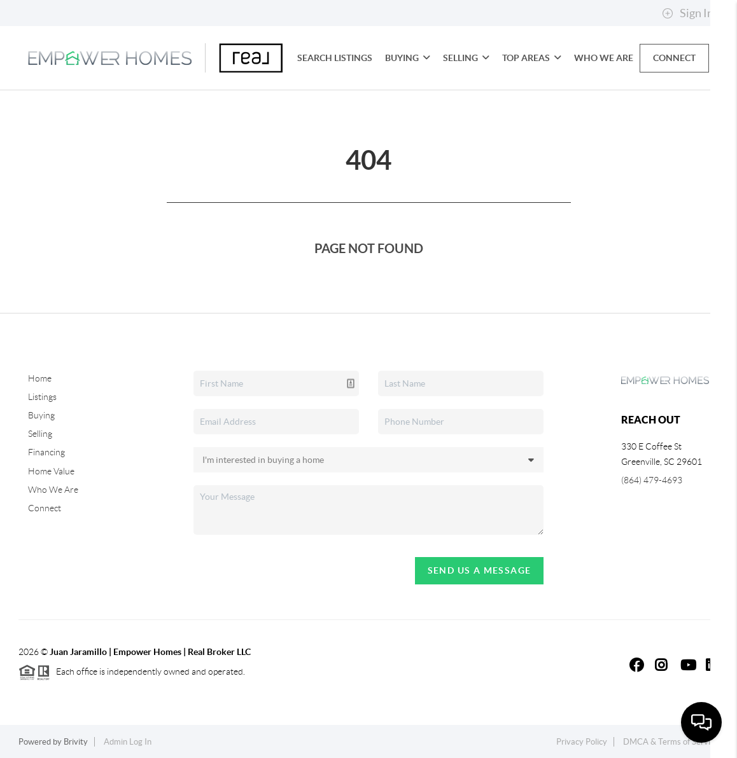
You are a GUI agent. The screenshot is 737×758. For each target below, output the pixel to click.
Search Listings (334, 58)
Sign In (687, 13)
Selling (466, 58)
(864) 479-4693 (651, 480)
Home (40, 378)
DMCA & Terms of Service (671, 742)
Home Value (51, 471)
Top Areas (531, 58)
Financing (46, 452)
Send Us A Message (479, 570)
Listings (42, 397)
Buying (407, 58)
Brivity (76, 742)
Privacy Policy (581, 742)
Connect (674, 58)
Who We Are (603, 58)
